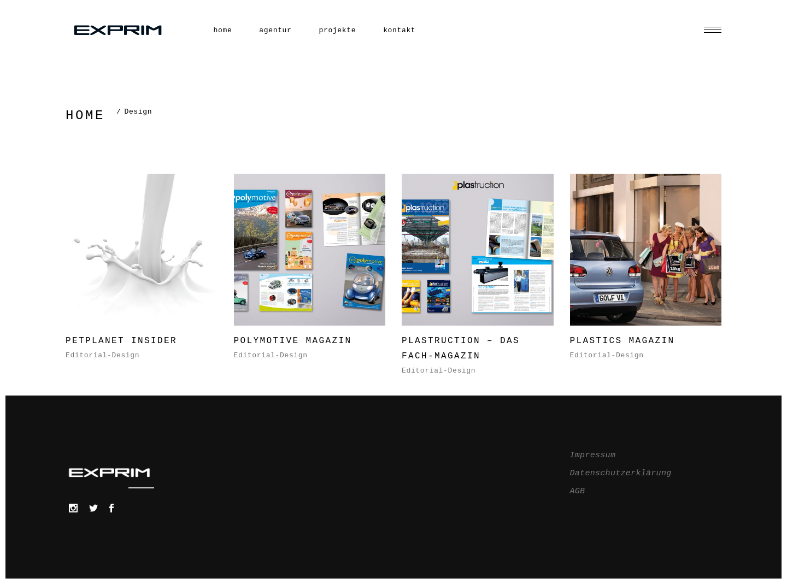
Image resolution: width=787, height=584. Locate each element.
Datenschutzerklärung (621, 473)
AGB (577, 491)
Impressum (593, 455)
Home (85, 115)
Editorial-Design (102, 355)
